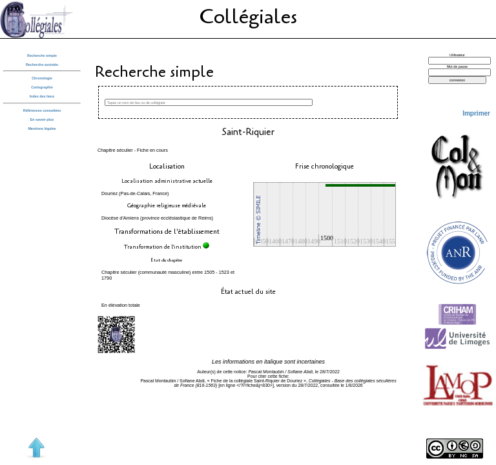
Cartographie (41, 87)
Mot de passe (457, 66)
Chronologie (42, 78)
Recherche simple (42, 55)
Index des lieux (42, 96)
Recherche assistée (42, 65)
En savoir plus (42, 119)
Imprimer (476, 113)
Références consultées (42, 110)
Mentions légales (42, 128)
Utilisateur (457, 55)
